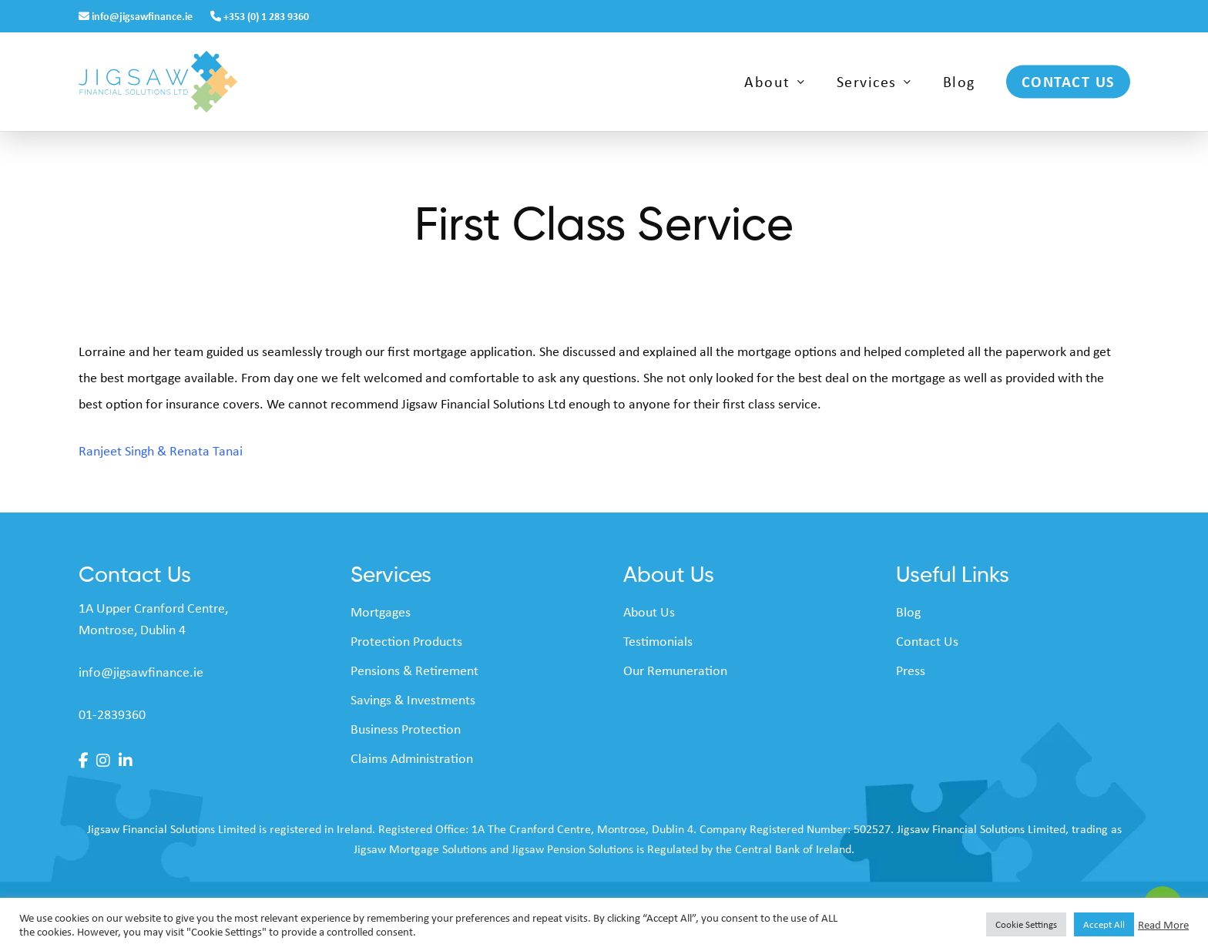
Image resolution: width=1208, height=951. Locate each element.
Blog (908, 611)
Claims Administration (412, 757)
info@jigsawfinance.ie (137, 15)
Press (910, 669)
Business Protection (406, 728)
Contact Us (927, 640)
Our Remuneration (675, 669)
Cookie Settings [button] (1026, 924)
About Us (649, 611)
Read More (1163, 925)
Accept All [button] (1104, 924)
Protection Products (406, 640)
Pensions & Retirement (414, 669)
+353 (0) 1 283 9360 (259, 15)
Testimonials (658, 640)
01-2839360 (112, 713)
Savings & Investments (413, 699)
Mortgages (381, 611)
